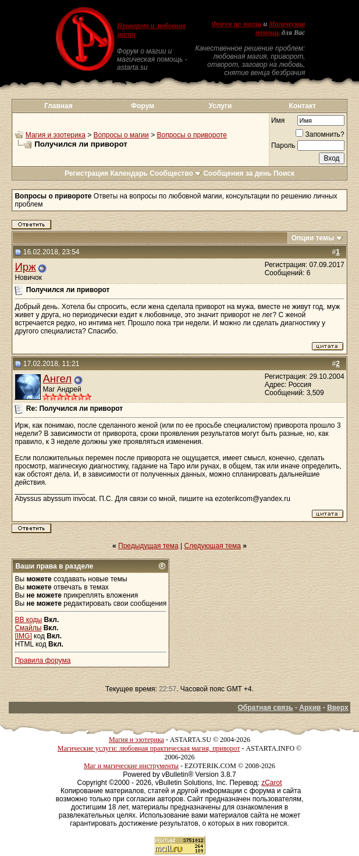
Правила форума (42, 660)
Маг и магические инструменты (131, 766)
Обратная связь (265, 708)
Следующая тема (212, 546)
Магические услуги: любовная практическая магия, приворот (149, 748)
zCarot (271, 783)
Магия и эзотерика (56, 135)
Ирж (25, 267)
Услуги (220, 106)
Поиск (283, 173)
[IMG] (23, 636)
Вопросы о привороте (191, 135)
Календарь (129, 173)
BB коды (28, 620)
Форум (142, 106)
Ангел (57, 378)
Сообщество (175, 173)
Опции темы (313, 238)
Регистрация (86, 173)
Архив (310, 708)
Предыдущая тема (148, 546)
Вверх (337, 708)
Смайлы (28, 628)
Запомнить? (320, 134)
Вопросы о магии (121, 135)
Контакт (302, 106)
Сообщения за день (237, 173)
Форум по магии (236, 24)
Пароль (283, 145)
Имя (278, 120)
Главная (58, 106)
